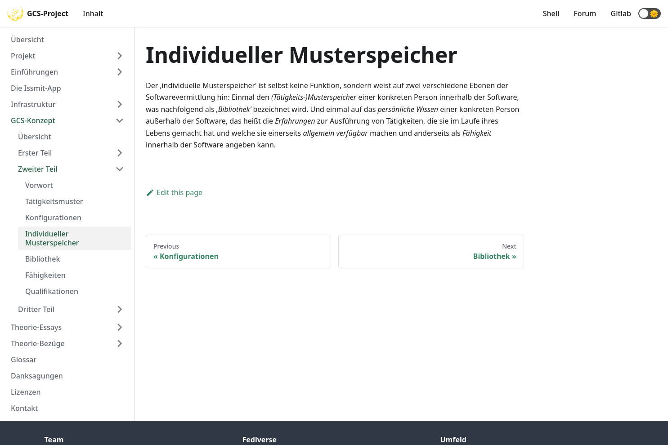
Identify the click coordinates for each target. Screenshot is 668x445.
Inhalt (93, 13)
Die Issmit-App (36, 88)
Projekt (23, 56)
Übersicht (27, 39)
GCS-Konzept (33, 120)
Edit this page (174, 192)
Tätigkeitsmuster (54, 201)
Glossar (23, 360)
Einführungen (34, 72)
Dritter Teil (36, 309)
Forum (585, 13)
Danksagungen (37, 376)
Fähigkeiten (45, 275)
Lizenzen (26, 392)
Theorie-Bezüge (38, 343)
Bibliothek (42, 259)
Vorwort (39, 185)
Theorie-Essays (36, 327)
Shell (551, 13)
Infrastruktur (33, 104)
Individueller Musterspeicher (52, 238)
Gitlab (621, 13)
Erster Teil (35, 153)
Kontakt (24, 408)
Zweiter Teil (38, 169)
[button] (649, 13)
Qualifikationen (51, 291)
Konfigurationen (53, 217)
